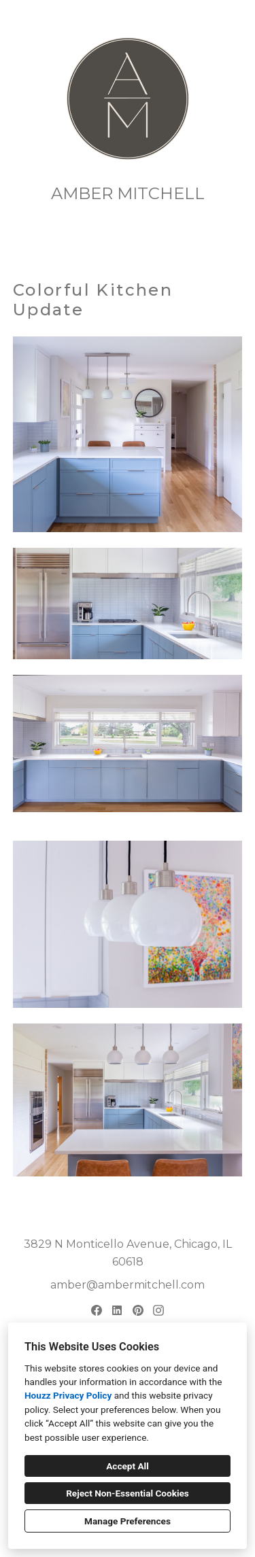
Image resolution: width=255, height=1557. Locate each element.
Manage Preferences (127, 1521)
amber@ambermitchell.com (127, 1284)
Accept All (127, 1465)
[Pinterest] (137, 1310)
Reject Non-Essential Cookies (127, 1493)
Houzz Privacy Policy (68, 1395)
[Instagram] (158, 1310)
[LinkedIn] (117, 1310)
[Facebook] (96, 1310)
